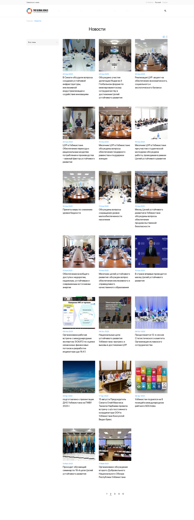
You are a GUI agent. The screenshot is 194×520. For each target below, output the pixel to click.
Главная (58, 11)
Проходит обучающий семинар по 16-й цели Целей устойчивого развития (78, 470)
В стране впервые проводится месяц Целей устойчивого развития (151, 277)
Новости (69, 11)
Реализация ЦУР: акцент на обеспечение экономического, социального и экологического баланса (151, 82)
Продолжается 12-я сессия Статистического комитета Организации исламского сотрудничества (150, 339)
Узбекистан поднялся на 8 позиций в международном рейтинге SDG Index (149, 402)
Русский (158, 2)
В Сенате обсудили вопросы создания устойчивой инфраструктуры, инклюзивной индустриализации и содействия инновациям (78, 86)
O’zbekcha (149, 2)
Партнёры (114, 11)
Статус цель (141, 11)
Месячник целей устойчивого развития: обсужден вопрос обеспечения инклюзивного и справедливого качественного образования (114, 280)
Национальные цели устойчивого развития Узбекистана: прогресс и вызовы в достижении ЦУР (113, 339)
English (165, 2)
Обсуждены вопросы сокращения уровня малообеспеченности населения (110, 214)
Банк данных (127, 11)
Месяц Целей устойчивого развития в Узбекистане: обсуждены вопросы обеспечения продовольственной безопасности (149, 218)
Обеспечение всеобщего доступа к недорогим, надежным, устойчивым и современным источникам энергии (77, 280)
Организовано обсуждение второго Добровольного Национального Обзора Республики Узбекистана (113, 472)
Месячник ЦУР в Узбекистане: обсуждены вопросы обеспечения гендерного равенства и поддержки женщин (114, 152)
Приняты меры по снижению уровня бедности (77, 211)
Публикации (81, 11)
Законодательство (98, 11)
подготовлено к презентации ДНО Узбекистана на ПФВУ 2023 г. (78, 402)
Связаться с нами (32, 2)
